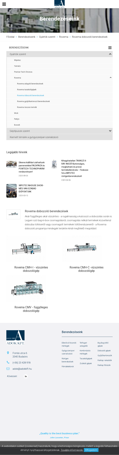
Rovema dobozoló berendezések (30, 95)
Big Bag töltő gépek (103, 344)
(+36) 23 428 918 (21, 363)
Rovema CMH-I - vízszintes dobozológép (31, 269)
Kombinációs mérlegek (85, 352)
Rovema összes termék (27, 107)
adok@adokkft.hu (22, 369)
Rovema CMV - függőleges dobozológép (31, 309)
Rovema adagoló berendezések (30, 84)
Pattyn (16, 119)
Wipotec (17, 60)
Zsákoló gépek (86, 364)
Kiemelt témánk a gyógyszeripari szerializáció (34, 137)
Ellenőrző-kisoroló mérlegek (69, 344)
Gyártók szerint (60, 54)
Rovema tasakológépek (26, 90)
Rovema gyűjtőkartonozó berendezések (33, 101)
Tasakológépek (86, 359)
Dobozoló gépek (104, 351)
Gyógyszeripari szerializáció (68, 352)
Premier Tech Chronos (23, 72)
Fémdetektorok (68, 367)
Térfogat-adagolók (84, 344)
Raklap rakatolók (105, 361)
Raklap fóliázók (104, 366)
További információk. (72, 450)
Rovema (62, 78)
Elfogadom (91, 450)
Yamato (17, 66)
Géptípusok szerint (60, 130)
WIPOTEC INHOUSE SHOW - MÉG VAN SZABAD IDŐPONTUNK (31, 188)
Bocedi (17, 125)
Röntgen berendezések (67, 360)
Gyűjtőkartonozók (105, 356)
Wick (16, 113)
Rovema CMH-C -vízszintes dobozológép (86, 269)
